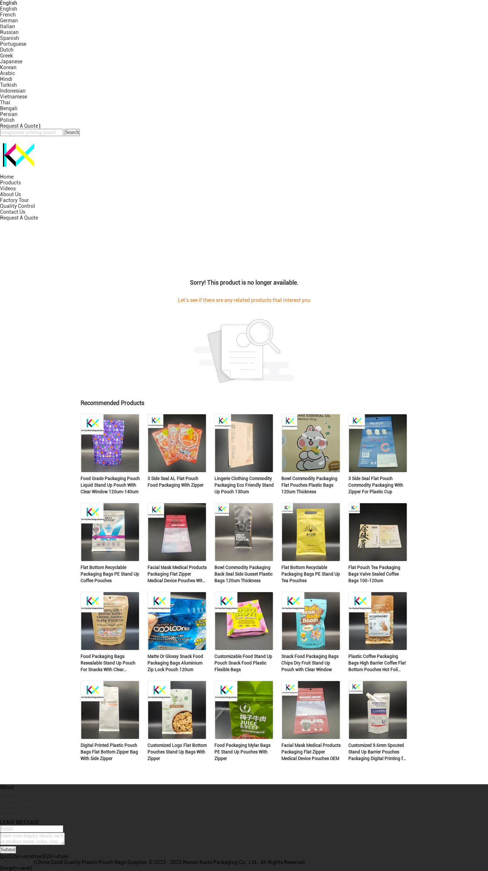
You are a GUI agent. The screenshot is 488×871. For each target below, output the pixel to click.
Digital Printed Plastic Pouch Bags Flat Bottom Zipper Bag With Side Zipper (109, 752)
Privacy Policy (16, 816)
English (8, 9)
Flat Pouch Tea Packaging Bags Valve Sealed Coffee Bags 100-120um (374, 574)
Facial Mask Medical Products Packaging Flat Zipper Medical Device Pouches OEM (311, 752)
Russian (9, 32)
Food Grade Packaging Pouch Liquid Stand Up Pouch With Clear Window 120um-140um (110, 485)
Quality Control (17, 206)
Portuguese (13, 44)
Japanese (11, 61)
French (8, 15)
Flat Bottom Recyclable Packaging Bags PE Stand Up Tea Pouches (310, 574)
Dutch (7, 50)
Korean (8, 67)
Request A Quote (19, 126)
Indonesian (13, 91)
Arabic (7, 73)
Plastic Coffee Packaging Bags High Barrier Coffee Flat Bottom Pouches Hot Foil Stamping (377, 663)
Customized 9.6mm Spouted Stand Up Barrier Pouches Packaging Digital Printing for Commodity (377, 752)
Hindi (6, 79)
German (9, 20)
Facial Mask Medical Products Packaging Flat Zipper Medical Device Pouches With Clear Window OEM (177, 574)
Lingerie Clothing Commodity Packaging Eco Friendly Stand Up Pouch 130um (244, 485)
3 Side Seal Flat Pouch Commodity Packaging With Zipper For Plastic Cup (375, 485)
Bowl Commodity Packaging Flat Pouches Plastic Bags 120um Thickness (309, 485)
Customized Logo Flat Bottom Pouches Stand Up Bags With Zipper (177, 752)
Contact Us (12, 212)
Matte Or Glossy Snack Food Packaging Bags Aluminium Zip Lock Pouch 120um (175, 663)
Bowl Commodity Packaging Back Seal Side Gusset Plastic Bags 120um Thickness (243, 574)
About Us (10, 194)
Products (10, 183)
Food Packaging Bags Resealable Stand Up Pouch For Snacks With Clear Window (107, 663)
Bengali (9, 108)
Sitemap (9, 811)
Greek (6, 56)
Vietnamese (13, 97)
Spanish (9, 38)
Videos (8, 188)
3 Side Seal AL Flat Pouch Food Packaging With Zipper (175, 482)
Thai (5, 102)
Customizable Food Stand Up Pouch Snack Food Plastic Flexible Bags (243, 663)
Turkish (8, 85)
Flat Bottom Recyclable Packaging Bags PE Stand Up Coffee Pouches (109, 574)
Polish (7, 120)
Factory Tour (14, 200)
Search (72, 132)
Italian (7, 26)
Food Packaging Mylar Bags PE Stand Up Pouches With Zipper (242, 752)
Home (7, 177)
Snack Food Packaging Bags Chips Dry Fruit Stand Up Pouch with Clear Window (309, 663)
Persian (9, 114)
